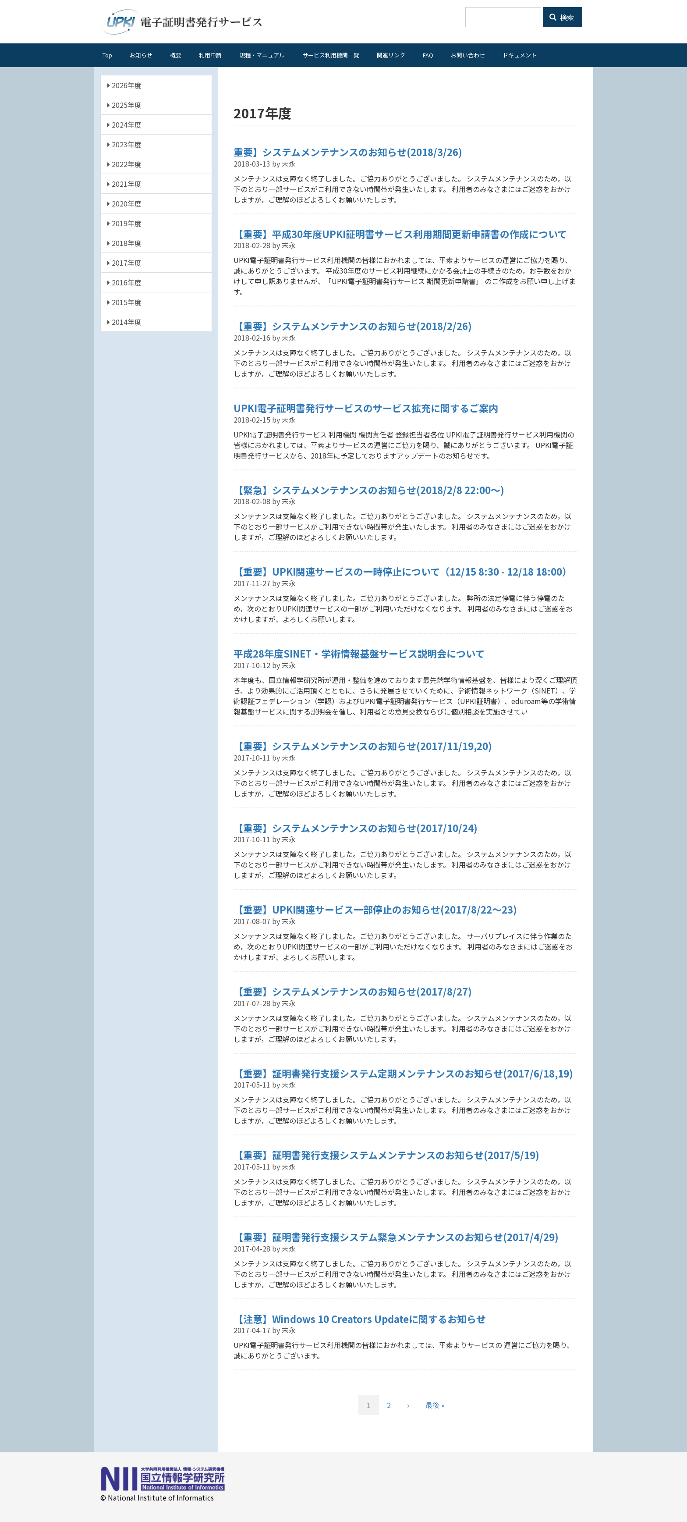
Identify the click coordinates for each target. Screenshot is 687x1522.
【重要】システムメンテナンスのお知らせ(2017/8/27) (353, 991)
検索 (561, 17)
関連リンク (391, 55)
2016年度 (124, 282)
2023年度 (124, 144)
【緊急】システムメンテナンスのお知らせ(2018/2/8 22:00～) (369, 490)
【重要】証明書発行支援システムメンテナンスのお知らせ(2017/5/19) (386, 1155)
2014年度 (124, 321)
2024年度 (124, 124)
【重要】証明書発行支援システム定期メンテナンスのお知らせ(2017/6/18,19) (403, 1073)
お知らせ (141, 55)
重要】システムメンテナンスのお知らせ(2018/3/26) (348, 152)
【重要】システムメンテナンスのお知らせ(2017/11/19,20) (363, 746)
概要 (175, 55)
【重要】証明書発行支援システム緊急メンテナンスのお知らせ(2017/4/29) (396, 1237)
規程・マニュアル (262, 55)
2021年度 (124, 183)
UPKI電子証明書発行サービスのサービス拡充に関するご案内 (366, 408)
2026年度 (124, 85)
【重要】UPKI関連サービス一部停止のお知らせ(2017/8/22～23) (375, 909)
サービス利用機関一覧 (330, 55)
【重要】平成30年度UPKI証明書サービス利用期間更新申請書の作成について (400, 234)
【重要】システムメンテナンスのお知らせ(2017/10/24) (356, 828)
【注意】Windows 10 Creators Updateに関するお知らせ (360, 1319)
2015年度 (124, 302)
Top (107, 55)
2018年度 (124, 243)
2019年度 (124, 223)
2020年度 (124, 203)
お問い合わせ (468, 55)
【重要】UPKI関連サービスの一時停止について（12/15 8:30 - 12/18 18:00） (403, 571)
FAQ (428, 55)
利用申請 (210, 55)
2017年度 (124, 262)
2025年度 (124, 105)
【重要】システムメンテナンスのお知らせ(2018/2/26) (353, 326)
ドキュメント (520, 55)
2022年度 (124, 164)
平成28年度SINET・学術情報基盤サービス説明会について (359, 653)
